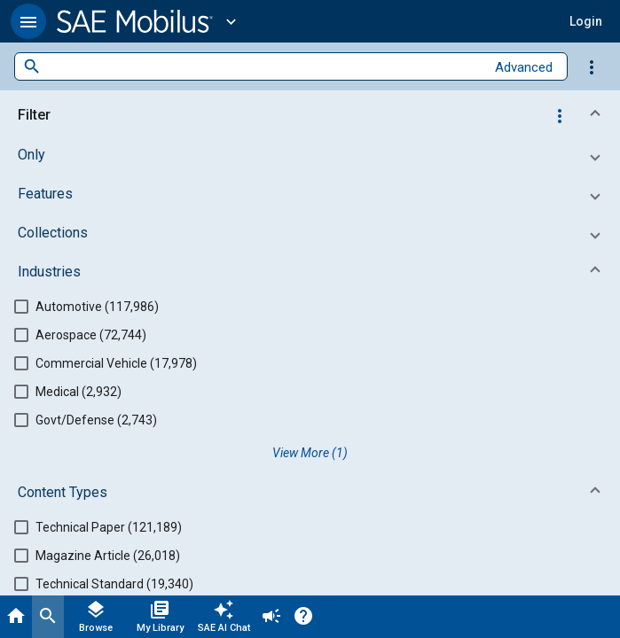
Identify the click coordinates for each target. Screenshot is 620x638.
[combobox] (263, 66)
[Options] (591, 66)
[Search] (48, 616)
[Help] (303, 616)
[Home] (16, 616)
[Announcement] (271, 616)
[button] (28, 21)
